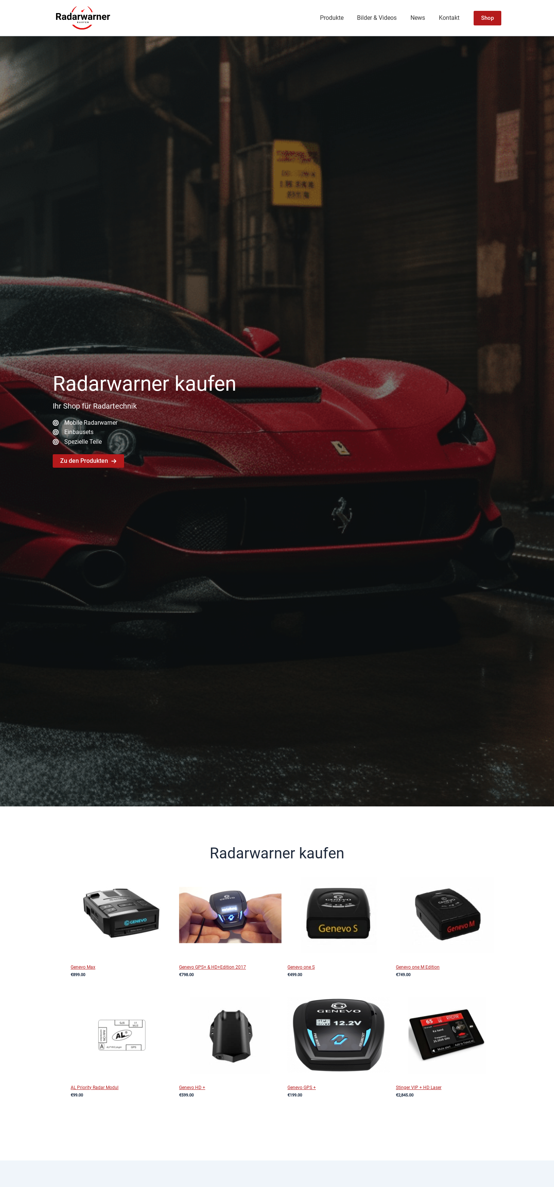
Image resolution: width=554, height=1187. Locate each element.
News (420, 17)
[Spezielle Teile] (77, 442)
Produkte (338, 17)
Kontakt (450, 17)
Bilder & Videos (381, 17)
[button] (487, 18)
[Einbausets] (73, 432)
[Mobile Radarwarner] (85, 422)
